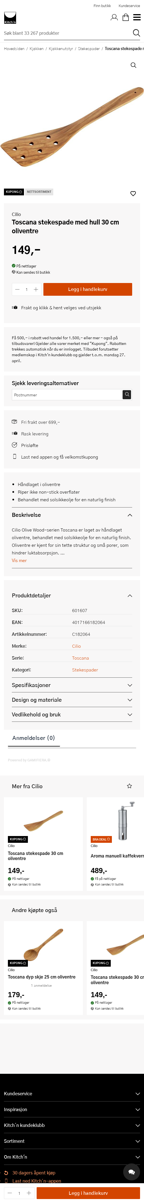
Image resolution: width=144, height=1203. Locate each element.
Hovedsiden (14, 48)
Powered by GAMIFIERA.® (29, 760)
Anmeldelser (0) (34, 738)
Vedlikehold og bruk (36, 714)
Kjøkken (37, 48)
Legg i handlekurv (87, 289)
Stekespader (89, 48)
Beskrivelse (26, 515)
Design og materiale (37, 700)
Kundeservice (129, 5)
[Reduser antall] (17, 289)
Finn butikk (102, 5)
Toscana (80, 658)
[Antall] (27, 289)
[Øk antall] (36, 289)
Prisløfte (29, 445)
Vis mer (19, 560)
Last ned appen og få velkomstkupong (59, 456)
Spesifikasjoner (31, 685)
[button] (129, 786)
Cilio (16, 214)
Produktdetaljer (31, 595)
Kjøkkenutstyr (61, 48)
